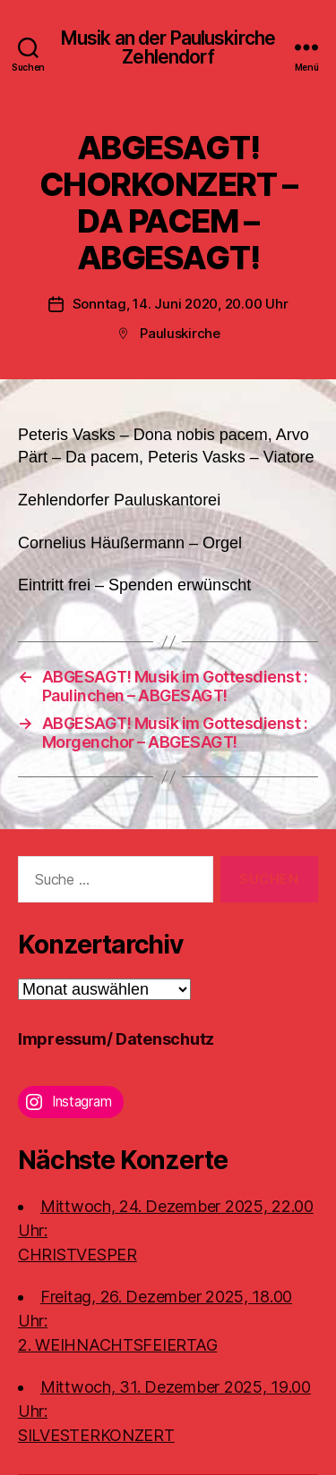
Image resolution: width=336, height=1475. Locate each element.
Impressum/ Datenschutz (116, 1039)
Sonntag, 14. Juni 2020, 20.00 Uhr (181, 303)
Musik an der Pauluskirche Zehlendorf (168, 47)
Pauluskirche (180, 333)
